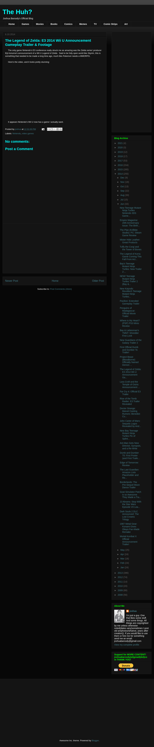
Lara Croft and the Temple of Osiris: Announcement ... (130, 384)
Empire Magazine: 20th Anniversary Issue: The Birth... (130, 223)
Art (126, 24)
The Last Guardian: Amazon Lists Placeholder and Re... (129, 473)
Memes (83, 24)
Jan (122, 567)
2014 (120, 174)
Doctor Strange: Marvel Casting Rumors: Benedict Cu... (130, 412)
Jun (122, 204)
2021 (120, 143)
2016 (120, 165)
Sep (122, 191)
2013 (120, 573)
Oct (122, 186)
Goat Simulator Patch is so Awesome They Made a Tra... (130, 495)
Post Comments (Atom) (61, 289)
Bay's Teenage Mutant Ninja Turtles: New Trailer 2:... (131, 267)
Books (54, 24)
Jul (122, 199)
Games (25, 24)
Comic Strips (110, 24)
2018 (120, 156)
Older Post (98, 280)
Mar (122, 558)
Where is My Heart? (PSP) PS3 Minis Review (130, 323)
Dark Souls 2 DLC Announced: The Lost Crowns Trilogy (129, 515)
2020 (120, 147)
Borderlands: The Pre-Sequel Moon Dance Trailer (130, 485)
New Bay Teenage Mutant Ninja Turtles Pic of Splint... (129, 434)
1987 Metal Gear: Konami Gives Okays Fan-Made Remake (129, 528)
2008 (120, 595)
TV (95, 24)
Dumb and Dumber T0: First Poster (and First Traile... (130, 456)
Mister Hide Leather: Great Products (130, 241)
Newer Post (11, 280)
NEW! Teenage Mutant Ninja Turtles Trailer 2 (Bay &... (129, 280)
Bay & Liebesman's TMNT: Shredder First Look (129, 333)
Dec (122, 177)
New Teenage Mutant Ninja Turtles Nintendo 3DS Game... (130, 212)
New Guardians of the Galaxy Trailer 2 (130, 341)
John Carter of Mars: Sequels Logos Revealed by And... (130, 424)
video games (28, 133)
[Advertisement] (54, 248)
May (122, 550)
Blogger (95, 740)
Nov (122, 182)
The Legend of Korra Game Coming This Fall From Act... (130, 257)
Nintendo (17, 133)
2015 (120, 169)
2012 (120, 577)
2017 (120, 160)
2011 (120, 581)
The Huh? (17, 11)
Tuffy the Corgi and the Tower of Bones (130, 248)
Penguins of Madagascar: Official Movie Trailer (128, 312)
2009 (120, 590)
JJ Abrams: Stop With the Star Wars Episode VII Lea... (130, 504)
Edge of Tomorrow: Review (129, 464)
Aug (122, 195)
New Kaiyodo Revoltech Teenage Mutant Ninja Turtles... (130, 292)
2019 (120, 152)
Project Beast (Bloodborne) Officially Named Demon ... (129, 361)
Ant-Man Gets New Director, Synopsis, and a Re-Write (130, 446)
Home (12, 24)
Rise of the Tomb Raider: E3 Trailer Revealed (130, 401)
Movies (40, 24)
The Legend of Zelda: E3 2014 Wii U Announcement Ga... (130, 373)
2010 (120, 586)
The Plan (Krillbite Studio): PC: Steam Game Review (130, 233)
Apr (122, 554)
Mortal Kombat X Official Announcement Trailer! (128, 540)
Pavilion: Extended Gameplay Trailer (129, 302)
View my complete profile (126, 644)
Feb (122, 563)
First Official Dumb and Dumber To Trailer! (129, 350)
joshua (133, 611)
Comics (68, 24)
